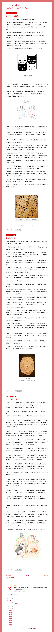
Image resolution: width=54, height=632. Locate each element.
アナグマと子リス (12, 399)
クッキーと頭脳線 (12, 16)
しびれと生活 (10, 238)
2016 (10, 624)
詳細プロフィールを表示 (19, 591)
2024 (10, 600)
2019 (10, 618)
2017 (10, 622)
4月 (11, 608)
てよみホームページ (12, 594)
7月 (11, 606)
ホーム (27, 575)
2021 (10, 614)
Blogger (34, 628)
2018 (10, 621)
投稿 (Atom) (11, 577)
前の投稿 (46, 575)
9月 (11, 602)
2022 (10, 613)
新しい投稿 (8, 575)
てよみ (16, 585)
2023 (10, 610)
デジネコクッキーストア (27, 226)
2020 (10, 616)
